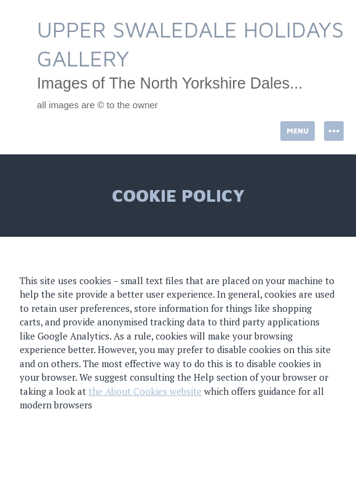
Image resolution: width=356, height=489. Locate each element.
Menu (298, 130)
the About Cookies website (145, 391)
